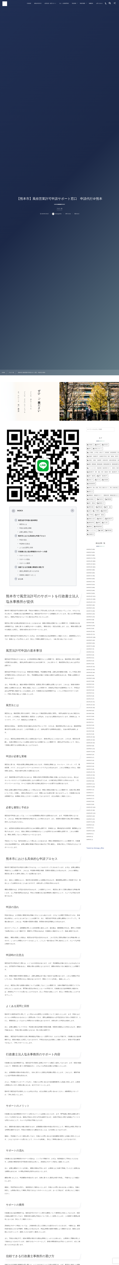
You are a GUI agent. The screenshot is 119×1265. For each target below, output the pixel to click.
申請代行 (101, 499)
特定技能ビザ (92, 499)
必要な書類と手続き (26, 532)
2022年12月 (89, 666)
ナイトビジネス (92, 530)
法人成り (106, 522)
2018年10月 (89, 813)
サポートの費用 (24, 563)
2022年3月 (89, 693)
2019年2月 (89, 801)
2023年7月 (89, 646)
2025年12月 (89, 561)
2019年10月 (89, 778)
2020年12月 (89, 737)
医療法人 (101, 518)
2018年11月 (89, 810)
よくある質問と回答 (26, 547)
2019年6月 (89, 789)
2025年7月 (89, 575)
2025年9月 (89, 570)
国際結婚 (100, 507)
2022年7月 (89, 681)
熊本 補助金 (92, 503)
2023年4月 (89, 655)
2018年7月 (89, 822)
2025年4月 (89, 584)
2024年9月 (89, 605)
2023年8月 (89, 643)
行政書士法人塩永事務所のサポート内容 (32, 552)
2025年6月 (89, 578)
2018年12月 (89, 807)
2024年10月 (89, 602)
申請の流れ (23, 540)
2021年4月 (89, 725)
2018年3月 (89, 833)
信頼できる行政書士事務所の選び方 (31, 567)
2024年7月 (89, 611)
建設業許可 (109, 518)
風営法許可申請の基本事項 (27, 520)
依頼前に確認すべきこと (27, 575)
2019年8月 (89, 784)
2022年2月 (89, 696)
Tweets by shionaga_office (95, 848)
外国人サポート (98, 448)
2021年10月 (89, 707)
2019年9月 (89, 781)
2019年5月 (89, 792)
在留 (90, 511)
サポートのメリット (26, 555)
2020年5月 (89, 757)
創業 (99, 522)
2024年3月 (89, 622)
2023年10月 (89, 637)
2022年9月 (89, 675)
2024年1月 (89, 628)
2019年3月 (89, 798)
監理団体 (105, 511)
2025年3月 (89, 587)
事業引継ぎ (91, 507)
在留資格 (106, 479)
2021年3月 (89, 728)
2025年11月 (89, 564)
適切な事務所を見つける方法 (29, 571)
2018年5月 (89, 828)
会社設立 (106, 444)
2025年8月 (89, 572)
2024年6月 (89, 614)
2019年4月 (89, 795)
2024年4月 (89, 619)
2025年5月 (89, 581)
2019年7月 (89, 786)
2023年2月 (89, 660)
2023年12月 (89, 631)
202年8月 (88, 836)
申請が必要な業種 (25, 528)
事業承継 (109, 530)
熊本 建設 (108, 507)
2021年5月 (89, 722)
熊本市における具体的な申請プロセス (32, 536)
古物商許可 (91, 534)
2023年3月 (89, 657)
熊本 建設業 (92, 475)
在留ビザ (91, 479)
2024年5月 (89, 616)
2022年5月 (89, 687)
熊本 (90, 448)
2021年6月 (89, 719)
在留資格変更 (92, 483)
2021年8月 (89, 713)
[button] (72, 511)
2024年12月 (89, 596)
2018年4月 (89, 830)
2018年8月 (89, 819)
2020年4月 (89, 760)
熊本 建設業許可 (103, 475)
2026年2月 (89, 555)
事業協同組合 (99, 526)
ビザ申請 (91, 514)
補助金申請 (91, 522)
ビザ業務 (97, 511)
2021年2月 (89, 731)
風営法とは (23, 524)
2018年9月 (89, 816)
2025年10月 (89, 567)
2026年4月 (89, 549)
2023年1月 (89, 663)
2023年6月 (89, 649)
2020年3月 (89, 763)
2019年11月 (89, 775)
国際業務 (109, 499)
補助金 (90, 526)
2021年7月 (89, 716)
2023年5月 (89, 652)
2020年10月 (89, 742)
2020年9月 (89, 745)
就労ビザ (91, 491)
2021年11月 (89, 704)
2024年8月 (89, 608)
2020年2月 (89, 766)
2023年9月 (89, 640)
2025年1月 (89, 593)
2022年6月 (89, 684)
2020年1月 (89, 769)
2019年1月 (89, 804)
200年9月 (88, 839)
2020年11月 (89, 740)
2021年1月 (89, 734)
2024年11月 (89, 599)
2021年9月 (89, 710)
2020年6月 (89, 754)
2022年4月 (89, 690)
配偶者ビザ (101, 503)
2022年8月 (89, 678)
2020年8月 (89, 748)
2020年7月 (89, 751)
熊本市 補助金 (100, 514)
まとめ (20, 579)
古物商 (101, 530)
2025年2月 (89, 590)
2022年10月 (89, 672)
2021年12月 (89, 701)
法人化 (98, 479)
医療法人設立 (92, 518)
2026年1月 (89, 558)
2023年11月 (89, 634)
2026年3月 (89, 552)
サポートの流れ (24, 559)
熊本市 (98, 444)
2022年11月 (89, 669)
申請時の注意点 (24, 544)
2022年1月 (89, 699)
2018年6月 (89, 825)
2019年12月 (89, 772)
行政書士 (91, 444)
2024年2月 (89, 625)
